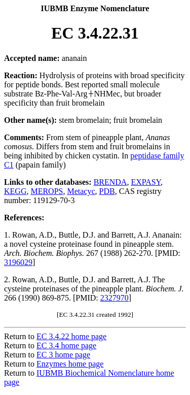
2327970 (114, 297)
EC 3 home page (63, 354)
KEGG (15, 191)
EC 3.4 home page (66, 345)
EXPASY (146, 182)
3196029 (18, 262)
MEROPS (46, 191)
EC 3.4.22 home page (71, 336)
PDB (107, 191)
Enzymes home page (69, 363)
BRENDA (110, 182)
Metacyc (81, 191)
